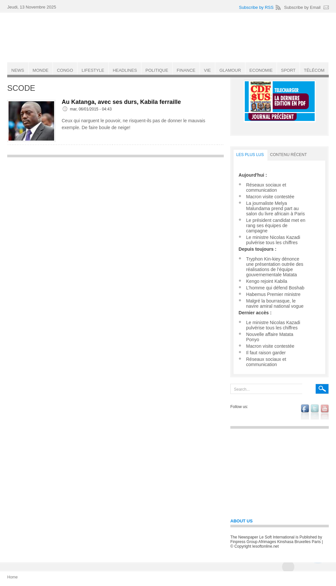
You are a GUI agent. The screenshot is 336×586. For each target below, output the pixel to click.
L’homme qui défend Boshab (275, 287)
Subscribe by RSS (256, 7)
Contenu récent (288, 154)
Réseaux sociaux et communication (266, 187)
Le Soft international (168, 37)
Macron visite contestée (270, 196)
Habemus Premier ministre (273, 294)
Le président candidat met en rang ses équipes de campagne (275, 225)
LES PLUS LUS (250, 154)
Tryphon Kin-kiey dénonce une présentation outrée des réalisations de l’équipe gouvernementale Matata (274, 266)
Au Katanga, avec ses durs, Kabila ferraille (121, 102)
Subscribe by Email (302, 7)
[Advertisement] (115, 207)
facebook (305, 412)
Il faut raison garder (266, 352)
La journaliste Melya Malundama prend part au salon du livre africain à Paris (275, 208)
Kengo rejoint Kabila (266, 281)
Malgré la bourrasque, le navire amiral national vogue (275, 303)
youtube (325, 412)
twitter (315, 412)
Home (12, 577)
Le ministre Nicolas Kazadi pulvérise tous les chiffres (273, 240)
